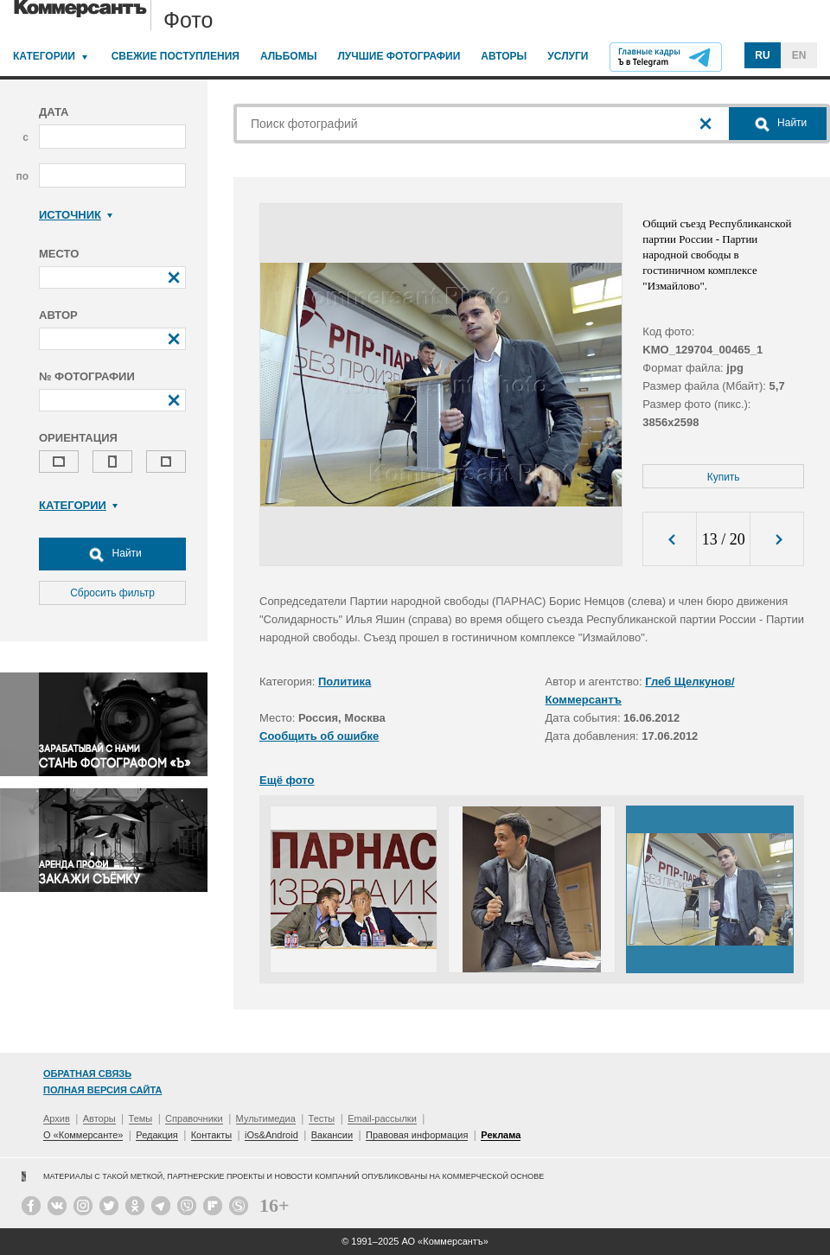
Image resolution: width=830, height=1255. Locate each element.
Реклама (500, 1135)
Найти (112, 554)
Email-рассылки (382, 1118)
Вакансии (332, 1135)
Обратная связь (87, 1073)
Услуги (567, 56)
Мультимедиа (266, 1118)
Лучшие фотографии (398, 56)
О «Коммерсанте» (83, 1135)
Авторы (504, 56)
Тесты (322, 1118)
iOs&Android (271, 1135)
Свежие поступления (175, 56)
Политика (344, 681)
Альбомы (288, 56)
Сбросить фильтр (112, 593)
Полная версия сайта (102, 1090)
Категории (44, 56)
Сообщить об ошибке (319, 735)
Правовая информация (417, 1135)
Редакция (156, 1135)
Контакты (212, 1135)
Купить (723, 477)
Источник (75, 214)
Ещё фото (286, 780)
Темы (141, 1118)
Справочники (194, 1118)
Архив (56, 1118)
